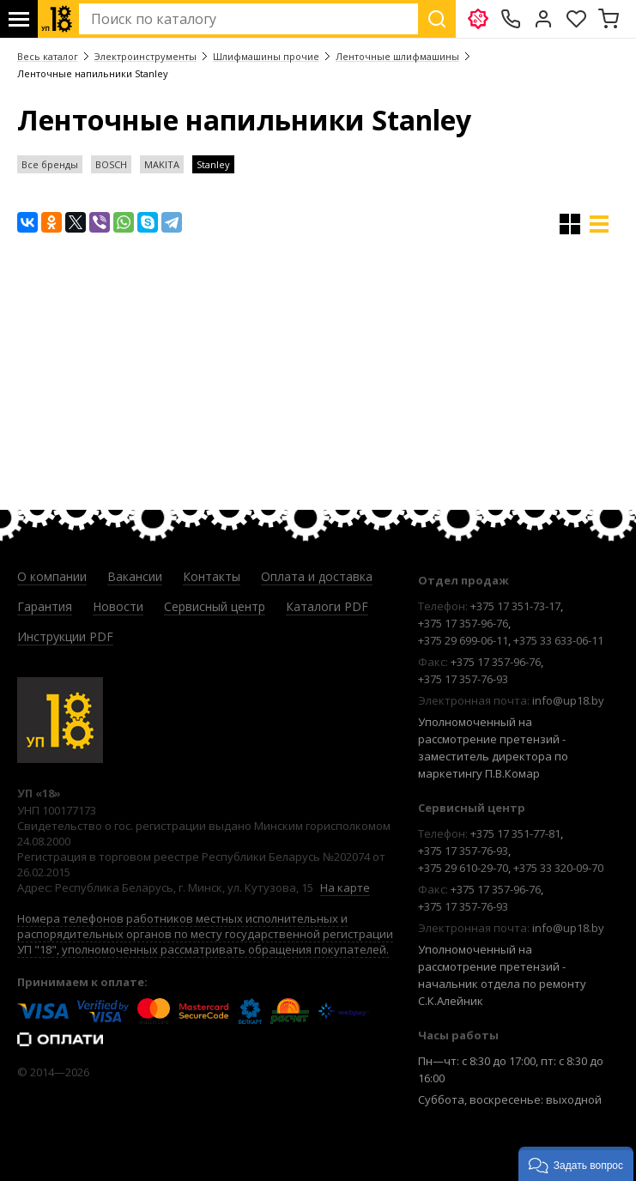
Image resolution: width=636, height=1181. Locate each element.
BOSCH (111, 164)
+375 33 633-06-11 (558, 640)
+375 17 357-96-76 (463, 623)
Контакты (211, 576)
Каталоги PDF (327, 606)
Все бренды (49, 164)
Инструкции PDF (65, 636)
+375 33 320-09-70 (558, 867)
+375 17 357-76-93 (463, 679)
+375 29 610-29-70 (463, 867)
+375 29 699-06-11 (463, 640)
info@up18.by (568, 700)
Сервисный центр (214, 606)
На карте (345, 887)
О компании (52, 576)
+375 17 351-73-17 (515, 606)
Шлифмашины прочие (266, 56)
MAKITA (161, 164)
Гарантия (44, 606)
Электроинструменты (145, 56)
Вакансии (134, 576)
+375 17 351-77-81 (515, 833)
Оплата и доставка (317, 576)
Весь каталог (47, 56)
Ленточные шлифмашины (397, 56)
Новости (118, 606)
